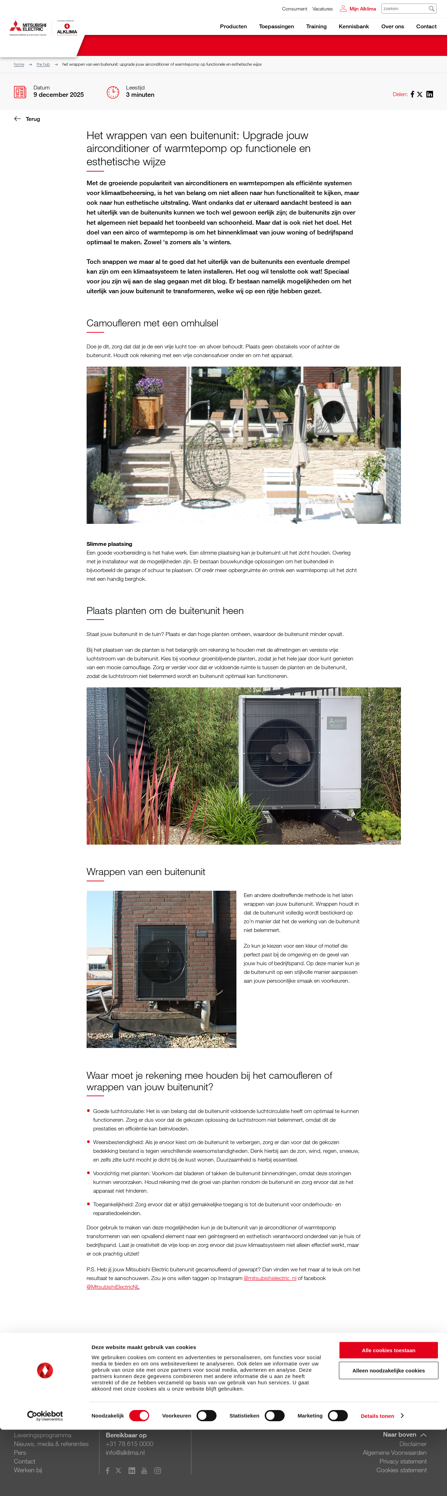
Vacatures (323, 9)
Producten (233, 26)
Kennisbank (354, 26)
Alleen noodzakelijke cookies (388, 1437)
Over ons (392, 26)
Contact (426, 26)
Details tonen (377, 1482)
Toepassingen (276, 26)
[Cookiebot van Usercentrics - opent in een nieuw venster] (45, 1482)
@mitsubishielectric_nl (270, 1278)
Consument (294, 9)
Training (316, 26)
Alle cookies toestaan (388, 1416)
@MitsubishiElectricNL (113, 1287)
